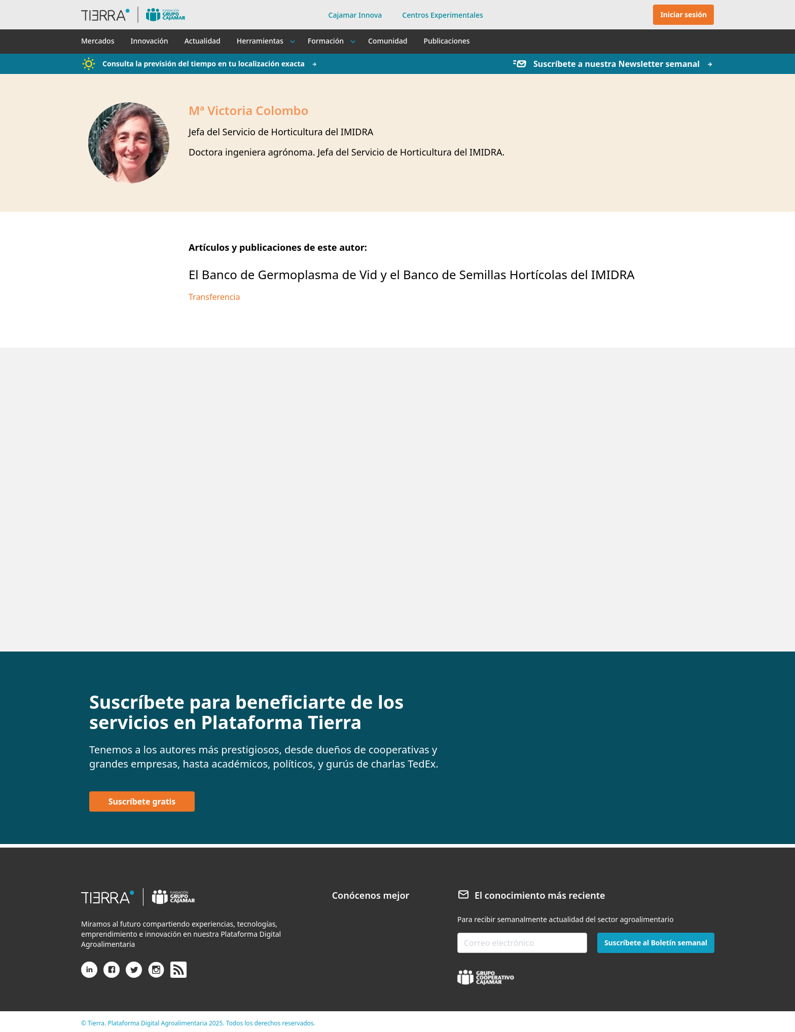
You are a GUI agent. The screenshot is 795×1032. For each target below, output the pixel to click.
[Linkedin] (89, 973)
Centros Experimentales (442, 15)
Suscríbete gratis (142, 801)
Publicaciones (446, 41)
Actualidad (203, 41)
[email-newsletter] (522, 943)
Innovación (149, 41)
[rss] (178, 970)
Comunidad (387, 41)
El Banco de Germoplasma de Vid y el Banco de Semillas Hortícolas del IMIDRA (412, 274)
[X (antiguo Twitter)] (134, 973)
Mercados (97, 41)
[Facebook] (111, 973)
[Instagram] (156, 973)
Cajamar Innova (355, 15)
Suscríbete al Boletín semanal (655, 942)
